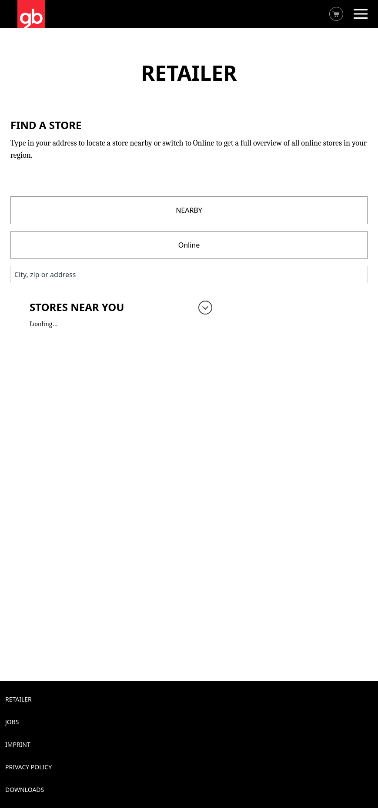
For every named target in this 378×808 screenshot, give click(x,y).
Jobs (12, 722)
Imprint (17, 744)
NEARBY (189, 210)
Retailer (18, 699)
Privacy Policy (28, 767)
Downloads (24, 789)
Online (189, 245)
